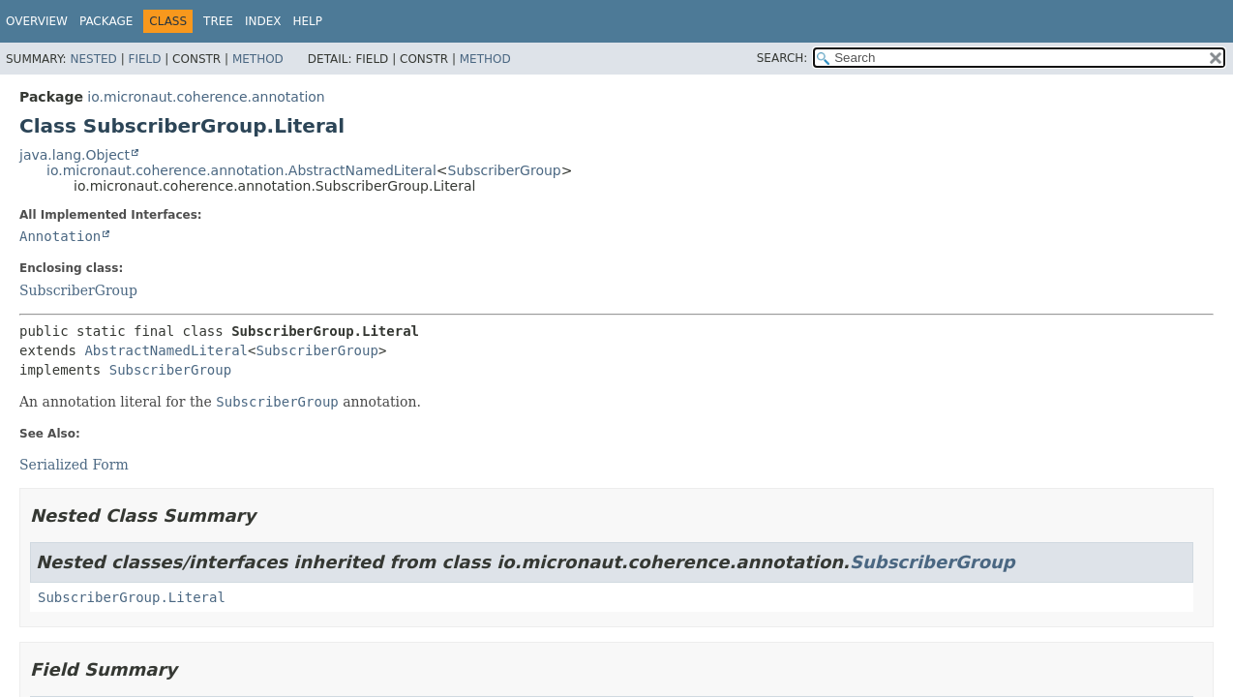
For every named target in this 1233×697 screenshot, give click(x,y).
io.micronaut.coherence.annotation (205, 97)
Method (258, 59)
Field (144, 59)
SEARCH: (782, 58)
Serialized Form (74, 464)
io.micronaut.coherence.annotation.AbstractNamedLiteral (241, 170)
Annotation (60, 236)
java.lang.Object (74, 155)
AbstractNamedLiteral (166, 350)
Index (263, 21)
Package (106, 21)
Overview (37, 21)
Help (308, 21)
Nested (93, 59)
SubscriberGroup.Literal (132, 597)
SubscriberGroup (504, 170)
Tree (218, 21)
